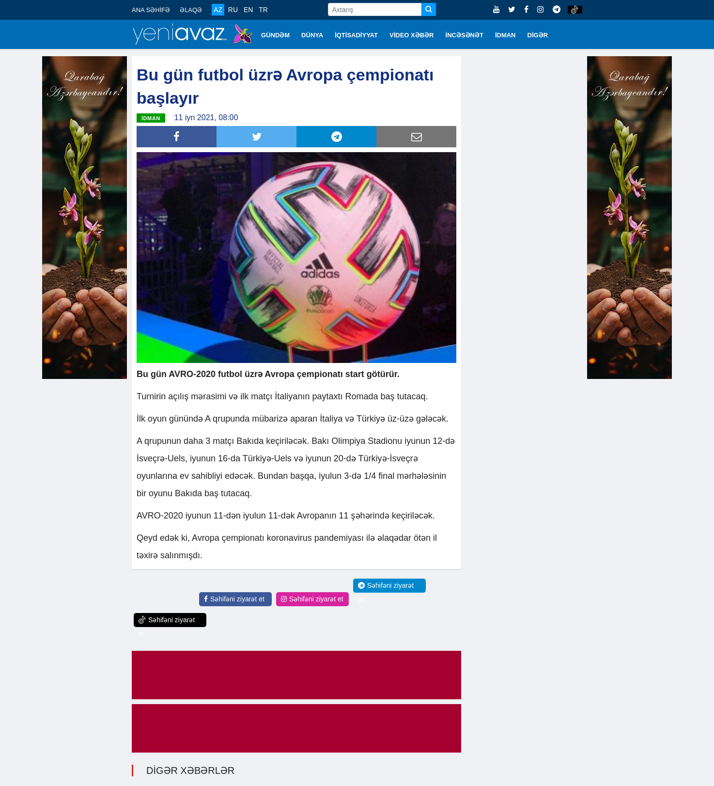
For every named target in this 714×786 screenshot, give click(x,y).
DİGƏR (538, 35)
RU (233, 10)
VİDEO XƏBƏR (411, 35)
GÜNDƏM (275, 35)
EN (248, 10)
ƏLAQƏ (191, 10)
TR (263, 10)
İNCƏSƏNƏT (464, 35)
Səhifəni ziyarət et (234, 599)
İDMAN (505, 35)
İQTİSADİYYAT (356, 35)
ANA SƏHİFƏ (151, 10)
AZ (218, 10)
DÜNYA (312, 35)
